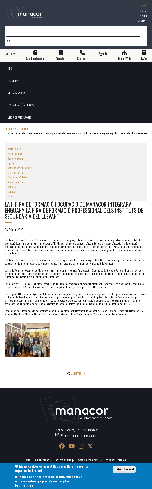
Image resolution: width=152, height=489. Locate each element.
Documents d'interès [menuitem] (17, 177)
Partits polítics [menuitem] (15, 153)
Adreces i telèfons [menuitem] (16, 182)
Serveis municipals (89, 460)
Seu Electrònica (35, 59)
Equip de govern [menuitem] (15, 158)
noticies (22, 129)
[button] (27, 340)
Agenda (103, 54)
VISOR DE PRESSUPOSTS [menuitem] (19, 117)
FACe (144, 59)
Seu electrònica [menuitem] (15, 172)
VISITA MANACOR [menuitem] (16, 93)
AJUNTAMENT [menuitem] (14, 80)
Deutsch (142, 20)
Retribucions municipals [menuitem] (19, 168)
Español (143, 15)
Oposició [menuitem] (12, 163)
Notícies (10, 54)
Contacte (82, 59)
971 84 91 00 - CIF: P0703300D (80, 436)
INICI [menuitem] (10, 68)
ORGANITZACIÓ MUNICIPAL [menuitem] (21, 105)
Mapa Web (124, 59)
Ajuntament (42, 460)
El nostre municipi (63, 460)
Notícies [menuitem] (12, 187)
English (143, 10)
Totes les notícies (115, 460)
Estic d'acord (124, 469)
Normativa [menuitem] (13, 191)
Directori (60, 59)
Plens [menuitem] (10, 196)
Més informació (24, 485)
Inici (8, 129)
